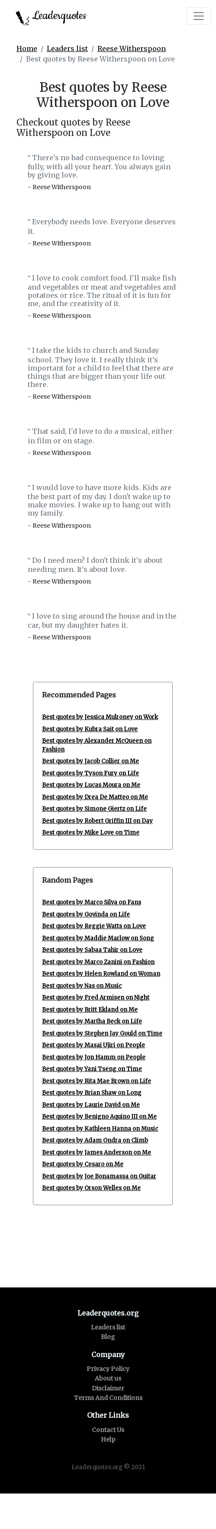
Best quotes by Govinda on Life (86, 914)
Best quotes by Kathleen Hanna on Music (100, 1128)
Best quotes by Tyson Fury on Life (90, 773)
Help (108, 1439)
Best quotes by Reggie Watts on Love (94, 926)
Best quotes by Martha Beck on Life (92, 1021)
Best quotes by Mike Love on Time (90, 832)
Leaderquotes (51, 16)
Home (26, 48)
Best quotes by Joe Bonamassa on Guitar (99, 1176)
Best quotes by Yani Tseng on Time (92, 1069)
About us (108, 1378)
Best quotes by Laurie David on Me (91, 1105)
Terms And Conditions (108, 1398)
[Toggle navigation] (199, 16)
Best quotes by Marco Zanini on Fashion (98, 962)
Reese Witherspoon (131, 48)
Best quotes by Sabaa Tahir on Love (92, 950)
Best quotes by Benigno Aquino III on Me (99, 1116)
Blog (108, 1337)
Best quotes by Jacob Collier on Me (90, 761)
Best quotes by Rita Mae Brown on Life (96, 1081)
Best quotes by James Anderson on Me (96, 1152)
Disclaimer (108, 1388)
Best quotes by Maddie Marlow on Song (98, 938)
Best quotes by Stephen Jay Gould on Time (102, 1033)
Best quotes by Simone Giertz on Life (94, 809)
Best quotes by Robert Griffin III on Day (97, 821)
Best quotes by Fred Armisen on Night (95, 997)
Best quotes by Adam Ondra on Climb (95, 1140)
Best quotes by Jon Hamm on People (93, 1057)
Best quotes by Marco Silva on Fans (91, 902)
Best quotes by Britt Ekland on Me (90, 1009)
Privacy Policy (108, 1369)
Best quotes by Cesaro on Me (82, 1164)
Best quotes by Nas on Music (82, 986)
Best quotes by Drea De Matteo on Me (95, 797)
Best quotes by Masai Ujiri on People (93, 1045)
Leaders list (67, 48)
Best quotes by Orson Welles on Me (91, 1188)
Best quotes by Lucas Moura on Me (91, 785)
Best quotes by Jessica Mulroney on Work (100, 717)
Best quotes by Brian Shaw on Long (92, 1093)
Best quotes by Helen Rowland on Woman (101, 973)
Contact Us (108, 1430)
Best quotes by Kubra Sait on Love (90, 729)
